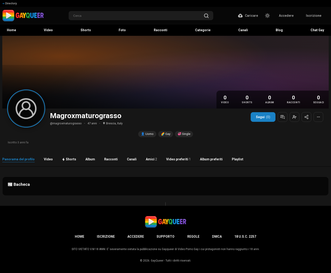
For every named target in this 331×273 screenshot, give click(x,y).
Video (48, 159)
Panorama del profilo (18, 159)
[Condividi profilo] (306, 117)
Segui (263, 117)
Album (90, 159)
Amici (151, 159)
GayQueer (157, 260)
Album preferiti (211, 159)
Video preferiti (178, 159)
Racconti (111, 159)
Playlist (237, 159)
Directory (9, 3)
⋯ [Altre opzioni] (318, 117)
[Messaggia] (282, 117)
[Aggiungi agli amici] (294, 117)
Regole (193, 236)
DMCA (217, 236)
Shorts (69, 159)
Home (79, 236)
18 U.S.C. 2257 (245, 236)
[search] (206, 16)
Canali (132, 159)
